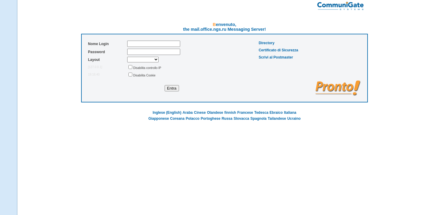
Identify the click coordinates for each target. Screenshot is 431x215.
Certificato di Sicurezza (278, 50)
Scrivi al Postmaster (276, 57)
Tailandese (277, 118)
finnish (230, 112)
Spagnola (259, 118)
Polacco (192, 118)
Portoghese (210, 118)
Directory (266, 43)
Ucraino (294, 118)
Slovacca (241, 118)
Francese (245, 112)
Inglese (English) (167, 112)
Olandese (215, 112)
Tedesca (261, 112)
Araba (188, 112)
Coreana (177, 118)
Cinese (200, 112)
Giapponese (158, 118)
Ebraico (276, 112)
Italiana (290, 112)
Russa (226, 118)
